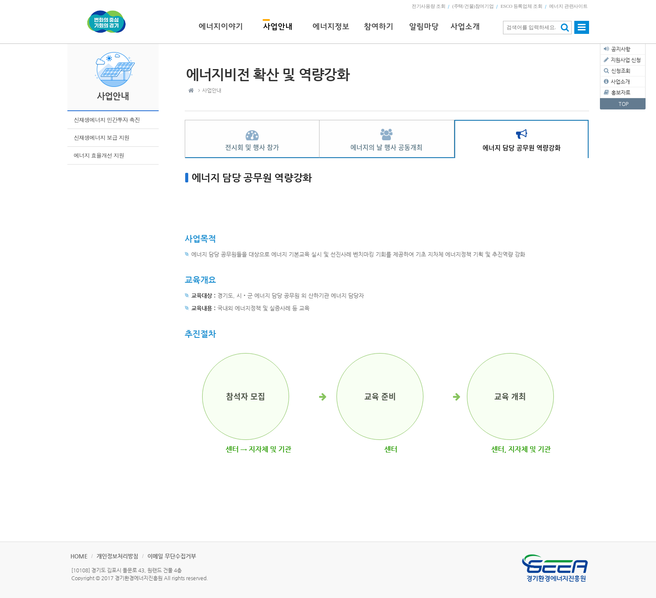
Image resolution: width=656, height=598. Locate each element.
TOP (624, 104)
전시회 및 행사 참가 (252, 147)
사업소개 (620, 82)
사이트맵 (581, 31)
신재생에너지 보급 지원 (102, 137)
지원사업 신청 (626, 60)
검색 (565, 27)
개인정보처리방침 (117, 556)
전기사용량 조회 (428, 6)
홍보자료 (620, 92)
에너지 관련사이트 (568, 6)
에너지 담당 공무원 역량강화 (522, 147)
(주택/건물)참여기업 (472, 6)
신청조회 (620, 71)
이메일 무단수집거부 (171, 556)
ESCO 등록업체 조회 (521, 6)
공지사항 (620, 49)
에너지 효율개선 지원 (99, 155)
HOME (78, 556)
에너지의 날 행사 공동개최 (386, 147)
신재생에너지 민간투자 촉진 (107, 120)
